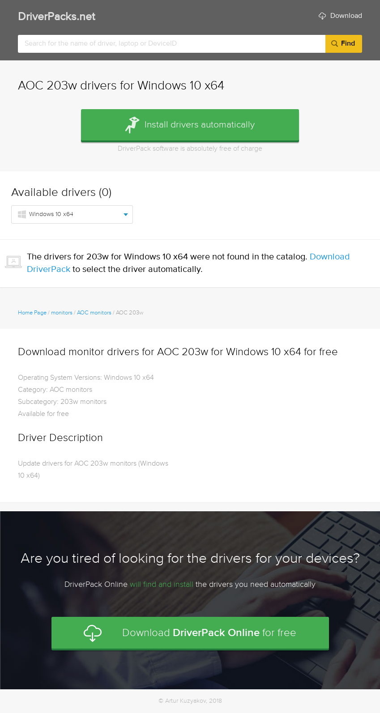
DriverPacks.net (56, 17)
